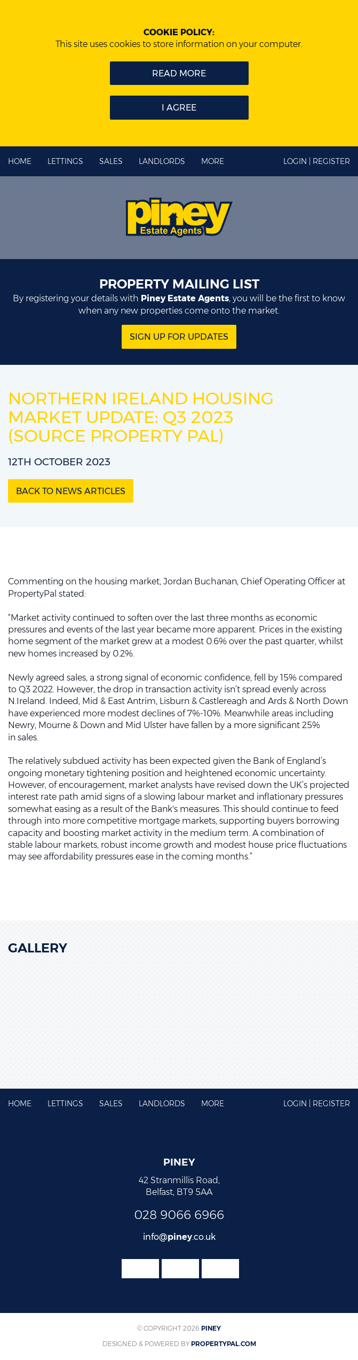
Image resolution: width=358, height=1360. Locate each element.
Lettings (65, 161)
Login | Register (316, 161)
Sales (111, 161)
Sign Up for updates (179, 337)
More (212, 161)
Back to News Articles (70, 491)
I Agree (179, 108)
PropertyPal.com (223, 1344)
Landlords (162, 161)
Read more (179, 73)
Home (19, 161)
